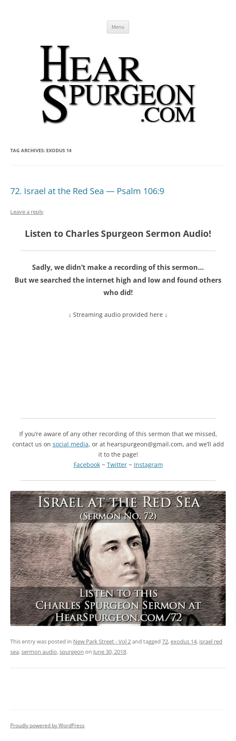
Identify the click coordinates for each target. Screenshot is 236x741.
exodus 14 (184, 641)
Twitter (117, 465)
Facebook (87, 465)
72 (165, 641)
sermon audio (39, 651)
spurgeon (71, 651)
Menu (118, 27)
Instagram (148, 465)
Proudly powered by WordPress (47, 725)
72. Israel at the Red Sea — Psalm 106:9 (87, 191)
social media (70, 444)
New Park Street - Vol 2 (102, 641)
